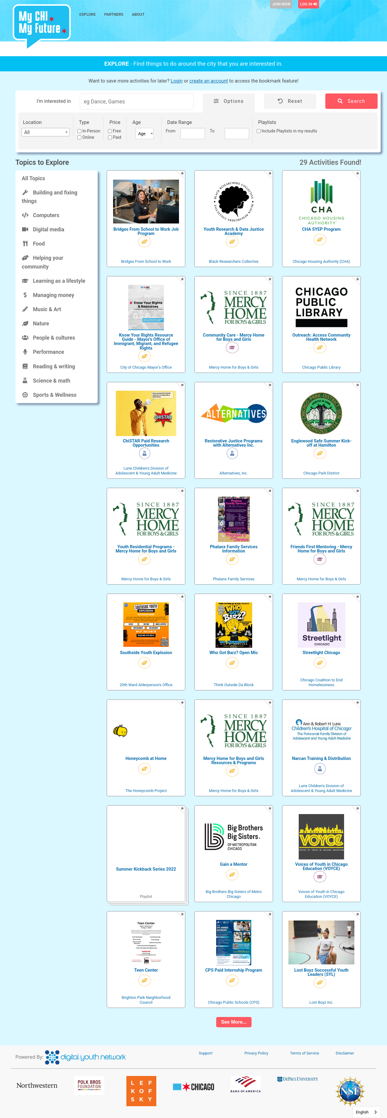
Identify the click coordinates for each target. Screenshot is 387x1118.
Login (177, 81)
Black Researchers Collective (234, 261)
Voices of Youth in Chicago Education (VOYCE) (321, 894)
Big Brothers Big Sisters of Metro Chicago (234, 894)
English (362, 1112)
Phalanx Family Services (233, 579)
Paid (114, 137)
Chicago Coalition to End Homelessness (321, 682)
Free (114, 131)
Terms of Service (304, 1053)
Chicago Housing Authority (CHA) (321, 261)
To (212, 131)
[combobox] (45, 132)
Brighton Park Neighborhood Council (146, 1000)
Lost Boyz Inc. (321, 1002)
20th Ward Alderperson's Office (146, 685)
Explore (88, 14)
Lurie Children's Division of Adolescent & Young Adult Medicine (146, 470)
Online (85, 137)
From (170, 131)
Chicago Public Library (321, 367)
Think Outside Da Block (234, 685)
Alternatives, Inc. (234, 473)
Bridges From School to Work (146, 261)
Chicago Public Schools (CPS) (233, 1002)
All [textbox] (27, 132)
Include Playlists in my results (287, 131)
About (138, 14)
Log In (308, 4)
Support (206, 1053)
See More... (233, 1022)
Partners (113, 14)
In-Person (88, 131)
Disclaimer (345, 1053)
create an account (208, 81)
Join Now (281, 4)
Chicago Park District (321, 473)
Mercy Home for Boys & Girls (234, 367)
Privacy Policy (256, 1053)
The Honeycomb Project (146, 790)
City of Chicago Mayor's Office (146, 367)
